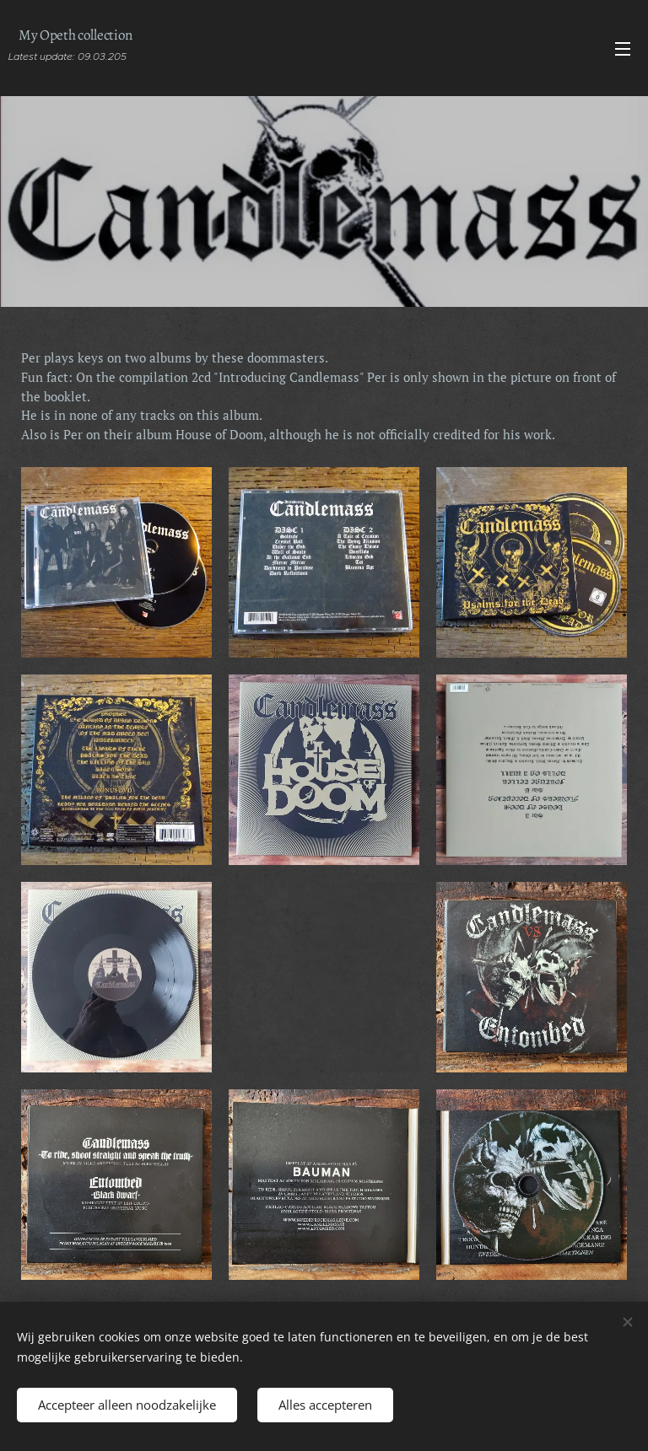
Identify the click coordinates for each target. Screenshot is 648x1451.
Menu (622, 49)
